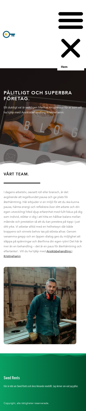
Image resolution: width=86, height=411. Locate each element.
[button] (70, 35)
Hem (64, 66)
